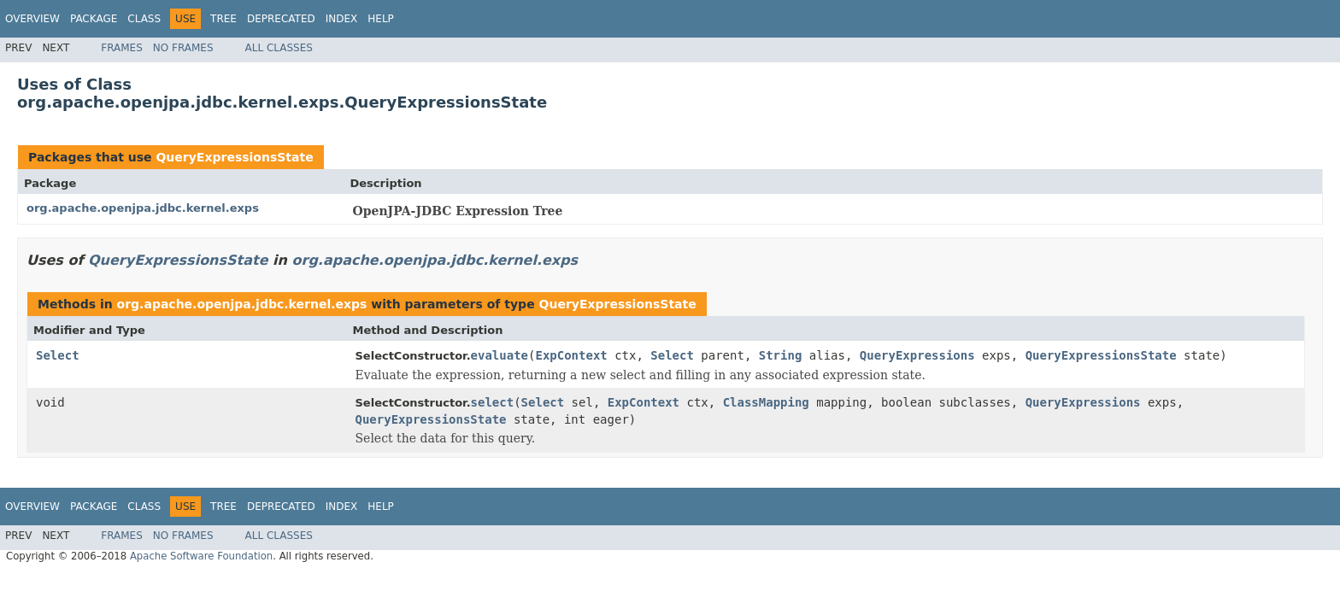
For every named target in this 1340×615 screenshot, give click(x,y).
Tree (223, 19)
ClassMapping (766, 402)
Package (93, 19)
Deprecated (281, 19)
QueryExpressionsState (234, 157)
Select (57, 355)
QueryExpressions (917, 355)
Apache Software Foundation (201, 556)
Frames (122, 48)
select (492, 402)
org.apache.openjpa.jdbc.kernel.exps (142, 208)
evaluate (499, 355)
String (780, 355)
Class (144, 19)
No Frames (183, 48)
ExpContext (571, 355)
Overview (32, 19)
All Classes (279, 48)
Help (380, 19)
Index (342, 19)
